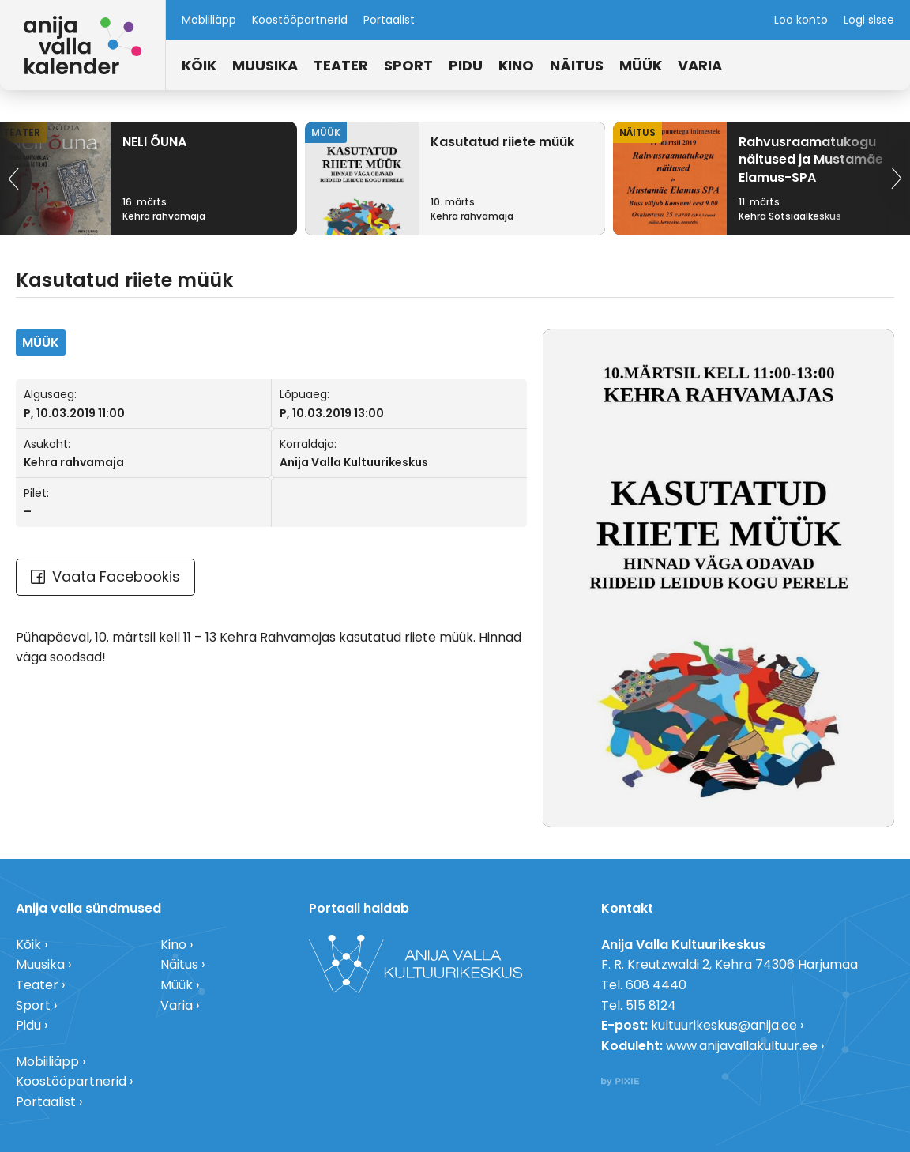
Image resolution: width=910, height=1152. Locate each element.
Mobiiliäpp (209, 20)
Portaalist (389, 20)
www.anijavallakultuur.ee (742, 1046)
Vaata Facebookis (105, 576)
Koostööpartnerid (300, 20)
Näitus (577, 65)
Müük (640, 65)
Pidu (466, 65)
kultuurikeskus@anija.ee (724, 1025)
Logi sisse (869, 20)
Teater (341, 65)
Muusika (265, 65)
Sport (408, 65)
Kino (516, 65)
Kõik (199, 65)
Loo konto (801, 20)
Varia (700, 65)
